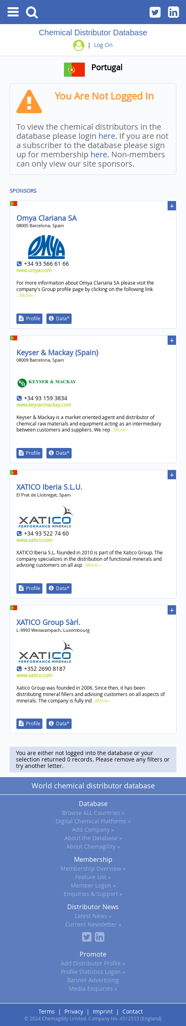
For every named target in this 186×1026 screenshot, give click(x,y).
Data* (63, 318)
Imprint (103, 1011)
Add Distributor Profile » (93, 963)
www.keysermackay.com (43, 404)
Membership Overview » (93, 868)
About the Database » (93, 838)
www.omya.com (34, 270)
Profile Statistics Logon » (93, 971)
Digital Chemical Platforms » (93, 821)
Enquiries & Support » (93, 894)
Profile (33, 318)
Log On (103, 45)
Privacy (73, 1011)
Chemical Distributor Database (93, 32)
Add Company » (93, 829)
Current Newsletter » (93, 924)
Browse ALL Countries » (93, 812)
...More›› (25, 295)
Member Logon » (93, 885)
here (106, 135)
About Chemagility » (93, 846)
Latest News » (93, 916)
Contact (132, 1011)
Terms (46, 1011)
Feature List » (93, 877)
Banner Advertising (93, 980)
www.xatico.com (34, 540)
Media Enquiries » (93, 988)
